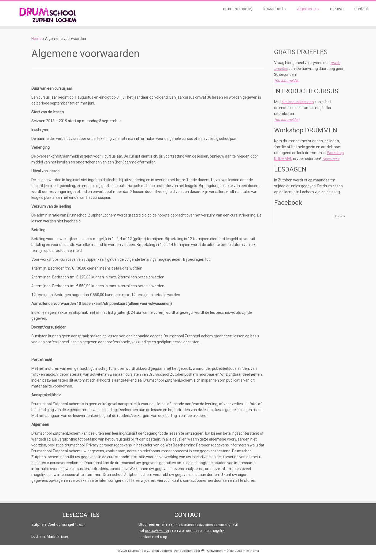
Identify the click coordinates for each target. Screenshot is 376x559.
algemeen (308, 8)
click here (339, 216)
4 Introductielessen (298, 102)
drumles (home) (237, 8)
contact (361, 8)
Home (36, 38)
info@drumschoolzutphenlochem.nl (201, 525)
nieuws (337, 8)
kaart (82, 525)
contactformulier (157, 531)
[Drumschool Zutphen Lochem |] (43, 14)
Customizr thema (246, 551)
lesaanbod (274, 8)
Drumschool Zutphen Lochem (150, 551)
